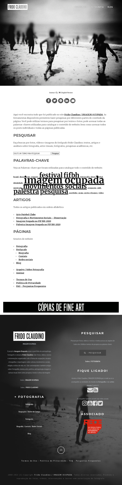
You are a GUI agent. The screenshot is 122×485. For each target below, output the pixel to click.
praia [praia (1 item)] (80, 193)
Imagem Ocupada (20, 351)
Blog (110, 7)
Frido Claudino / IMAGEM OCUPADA (83, 114)
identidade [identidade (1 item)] (18, 183)
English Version (67, 92)
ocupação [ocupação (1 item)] (92, 188)
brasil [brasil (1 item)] (16, 177)
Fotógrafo (81, 7)
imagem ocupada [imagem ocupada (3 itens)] (64, 180)
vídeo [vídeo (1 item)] (101, 193)
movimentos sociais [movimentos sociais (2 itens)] (55, 186)
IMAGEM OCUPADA (32, 380)
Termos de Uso (24, 279)
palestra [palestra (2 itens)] (26, 191)
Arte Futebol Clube (26, 214)
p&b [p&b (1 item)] (99, 188)
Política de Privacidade (28, 283)
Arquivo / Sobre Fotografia (30, 269)
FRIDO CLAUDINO (32, 387)
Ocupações (22, 411)
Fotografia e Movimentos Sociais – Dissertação (41, 218)
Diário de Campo (34, 411)
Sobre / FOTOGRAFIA (92, 361)
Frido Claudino (27, 355)
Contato (23, 256)
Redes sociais (26, 259)
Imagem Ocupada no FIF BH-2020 (33, 221)
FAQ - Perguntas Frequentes (31, 286)
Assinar (52, 92)
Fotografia (97, 7)
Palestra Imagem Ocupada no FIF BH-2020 (38, 224)
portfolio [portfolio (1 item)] (73, 193)
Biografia (24, 253)
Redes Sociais (37, 426)
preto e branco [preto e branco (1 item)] (91, 193)
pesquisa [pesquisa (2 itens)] (54, 191)
